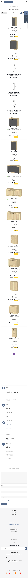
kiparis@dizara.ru (9, 435)
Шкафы (14, 527)
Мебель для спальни (14, 529)
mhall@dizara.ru (8, 428)
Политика (14, 515)
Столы (14, 521)
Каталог (14, 518)
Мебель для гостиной (14, 533)
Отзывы (14, 512)
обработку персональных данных (14, 500)
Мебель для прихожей (14, 524)
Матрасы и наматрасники (14, 522)
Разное (14, 537)
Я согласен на (11, 500)
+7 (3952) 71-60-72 (9, 554)
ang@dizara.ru (8, 439)
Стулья (14, 526)
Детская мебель (14, 531)
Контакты (14, 514)
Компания (14, 510)
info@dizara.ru (8, 424)
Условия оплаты (14, 539)
